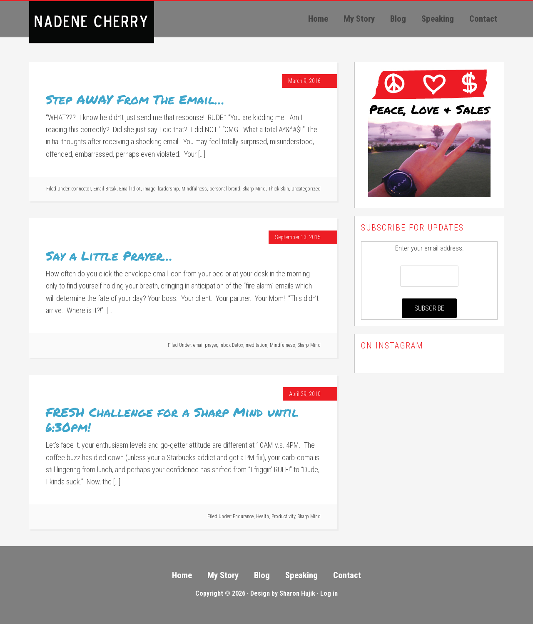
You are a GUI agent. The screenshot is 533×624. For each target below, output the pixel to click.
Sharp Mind (254, 189)
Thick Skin (278, 189)
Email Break (105, 189)
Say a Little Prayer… (109, 256)
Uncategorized (306, 189)
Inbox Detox (231, 345)
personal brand (224, 189)
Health (262, 516)
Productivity (283, 516)
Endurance (243, 516)
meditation (256, 345)
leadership (168, 189)
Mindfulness (194, 189)
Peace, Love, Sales (91, 22)
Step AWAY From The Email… (135, 99)
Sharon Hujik (297, 593)
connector (81, 189)
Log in (329, 593)
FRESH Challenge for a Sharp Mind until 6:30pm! (172, 419)
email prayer (205, 345)
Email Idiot (130, 189)
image (149, 189)
